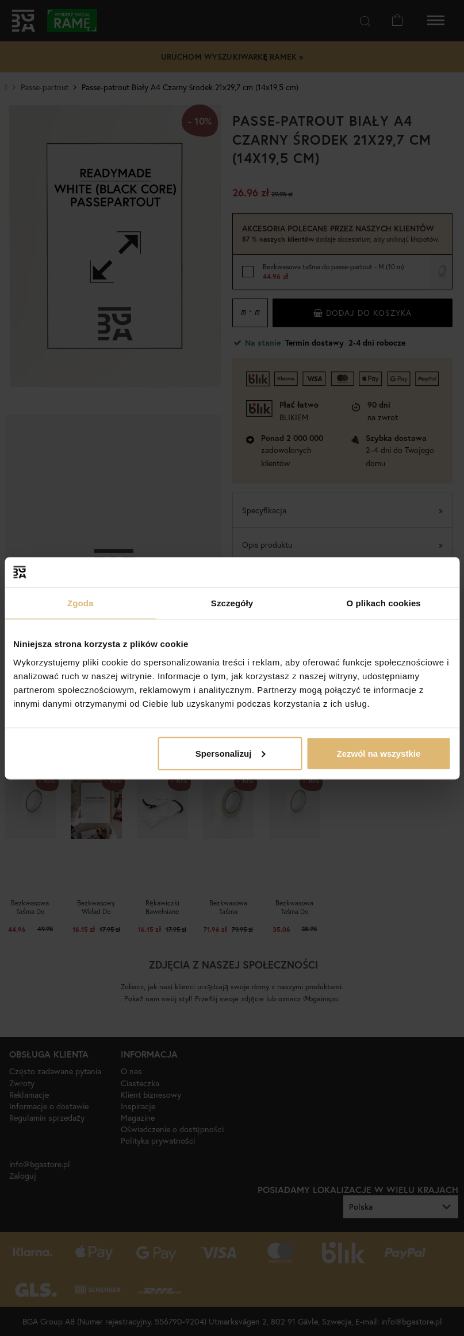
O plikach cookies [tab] (384, 603)
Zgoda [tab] (80, 603)
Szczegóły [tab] (232, 603)
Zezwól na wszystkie (378, 753)
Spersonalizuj (230, 753)
